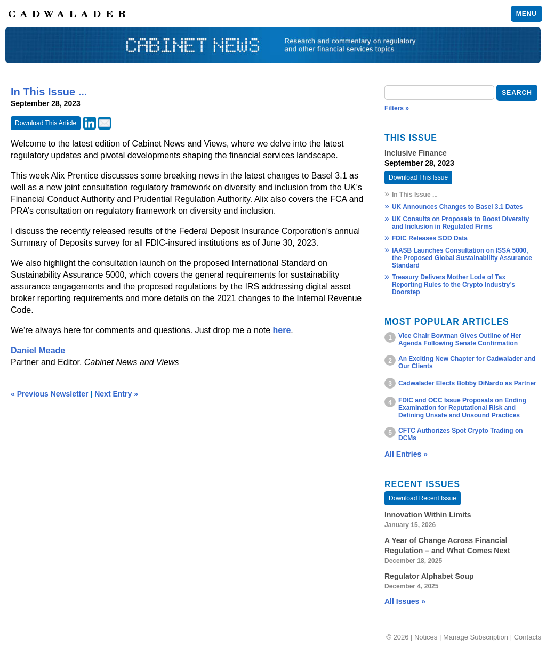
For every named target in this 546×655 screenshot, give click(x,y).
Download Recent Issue (422, 498)
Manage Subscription (475, 637)
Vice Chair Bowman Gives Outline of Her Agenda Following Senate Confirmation (459, 339)
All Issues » (404, 601)
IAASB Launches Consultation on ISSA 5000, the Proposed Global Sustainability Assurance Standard (462, 258)
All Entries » (406, 454)
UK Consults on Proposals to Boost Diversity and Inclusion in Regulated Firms (460, 222)
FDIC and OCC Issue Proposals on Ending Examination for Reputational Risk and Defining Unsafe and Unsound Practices (462, 408)
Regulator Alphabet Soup (428, 576)
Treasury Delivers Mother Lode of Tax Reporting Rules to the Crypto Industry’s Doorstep (453, 284)
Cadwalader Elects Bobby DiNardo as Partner (467, 383)
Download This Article (45, 123)
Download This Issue (418, 177)
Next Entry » (116, 394)
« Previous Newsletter (50, 394)
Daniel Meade (38, 350)
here (282, 330)
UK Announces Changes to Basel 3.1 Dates (457, 207)
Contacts (527, 637)
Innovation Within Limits (427, 515)
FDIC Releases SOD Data (430, 238)
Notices (425, 637)
